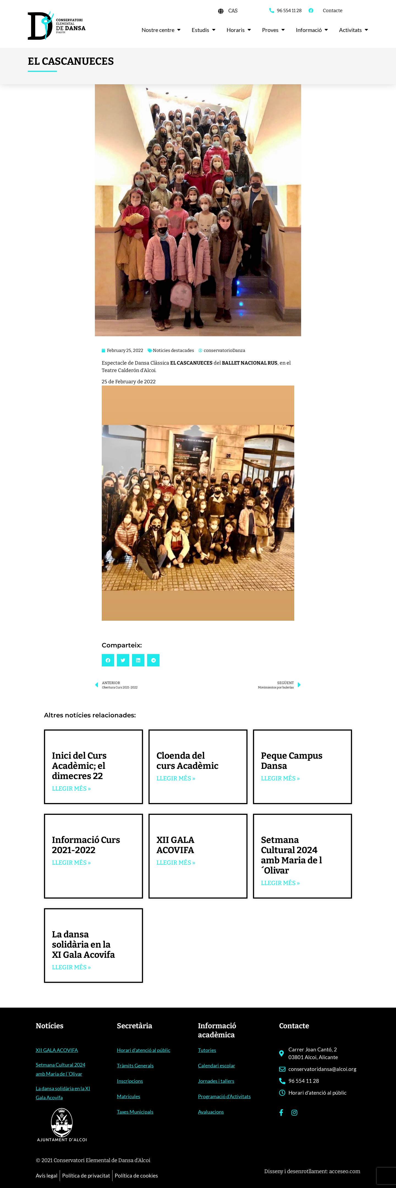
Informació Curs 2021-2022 (86, 845)
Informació (312, 29)
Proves (273, 29)
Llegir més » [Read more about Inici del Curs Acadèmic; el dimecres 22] (71, 788)
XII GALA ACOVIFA (175, 845)
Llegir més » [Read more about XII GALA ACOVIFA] (175, 862)
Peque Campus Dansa (292, 760)
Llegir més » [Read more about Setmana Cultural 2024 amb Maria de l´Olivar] (280, 883)
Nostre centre (161, 29)
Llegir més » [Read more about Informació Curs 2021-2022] (71, 862)
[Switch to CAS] (233, 10)
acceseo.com (344, 1171)
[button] (108, 660)
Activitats (353, 29)
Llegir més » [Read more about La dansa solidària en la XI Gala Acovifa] (71, 967)
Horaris (239, 29)
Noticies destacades (173, 350)
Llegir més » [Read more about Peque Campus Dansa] (280, 778)
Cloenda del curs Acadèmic (187, 760)
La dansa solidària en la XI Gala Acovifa (83, 944)
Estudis (204, 29)
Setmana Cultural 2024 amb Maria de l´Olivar (291, 855)
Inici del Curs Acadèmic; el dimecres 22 (79, 765)
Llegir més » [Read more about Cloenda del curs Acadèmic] (175, 778)
